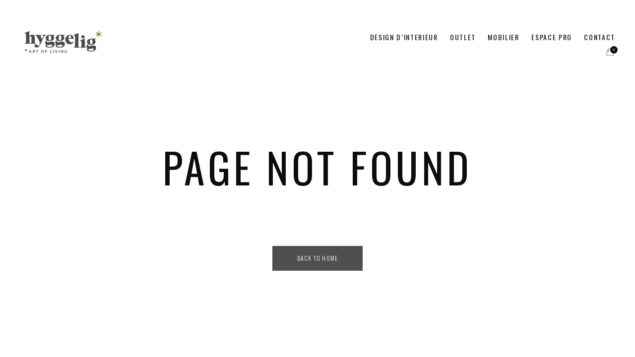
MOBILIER (503, 37)
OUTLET (463, 37)
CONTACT (599, 37)
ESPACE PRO (551, 37)
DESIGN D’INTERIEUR (404, 37)
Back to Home (317, 258)
